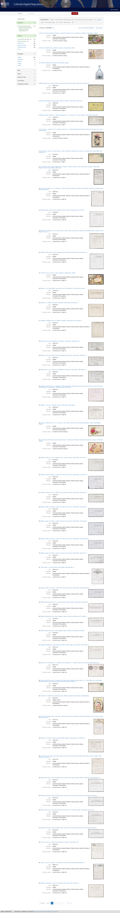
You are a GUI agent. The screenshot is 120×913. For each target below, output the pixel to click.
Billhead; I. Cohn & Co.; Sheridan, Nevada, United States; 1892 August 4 (58, 405)
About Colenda (114, 9)
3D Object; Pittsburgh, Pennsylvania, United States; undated (54, 62)
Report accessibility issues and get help (50, 911)
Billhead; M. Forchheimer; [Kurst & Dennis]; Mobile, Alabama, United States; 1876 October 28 (63, 738)
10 (67, 903)
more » (19, 49)
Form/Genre (21, 80)
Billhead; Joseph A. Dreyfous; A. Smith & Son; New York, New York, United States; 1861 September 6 (65, 538)
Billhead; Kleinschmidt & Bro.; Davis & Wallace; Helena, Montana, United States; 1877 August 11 (63, 616)
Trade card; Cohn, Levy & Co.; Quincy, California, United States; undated (58, 273)
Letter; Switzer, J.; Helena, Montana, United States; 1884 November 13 (57, 567)
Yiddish (19, 65)
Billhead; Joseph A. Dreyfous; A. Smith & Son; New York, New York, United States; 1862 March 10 (64, 474)
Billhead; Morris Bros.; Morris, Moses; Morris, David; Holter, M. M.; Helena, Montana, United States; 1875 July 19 (67, 809)
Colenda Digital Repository (6, 4)
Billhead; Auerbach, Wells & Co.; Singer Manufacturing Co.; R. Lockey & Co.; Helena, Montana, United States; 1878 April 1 (69, 115)
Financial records (22, 47)
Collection (20, 22)
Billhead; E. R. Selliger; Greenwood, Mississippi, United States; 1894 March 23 (59, 302)
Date (19, 70)
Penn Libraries (6, 911)
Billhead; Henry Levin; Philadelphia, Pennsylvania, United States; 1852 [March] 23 (60, 341)
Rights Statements (37, 911)
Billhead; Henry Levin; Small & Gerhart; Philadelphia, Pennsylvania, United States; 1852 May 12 (63, 355)
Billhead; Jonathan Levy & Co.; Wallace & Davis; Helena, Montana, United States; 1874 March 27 (64, 492)
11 (71, 903)
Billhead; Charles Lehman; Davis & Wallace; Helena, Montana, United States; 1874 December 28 (64, 252)
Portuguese (20, 59)
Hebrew (19, 63)
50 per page (99, 27)
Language (20, 53)
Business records (22, 45)
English (19, 57)
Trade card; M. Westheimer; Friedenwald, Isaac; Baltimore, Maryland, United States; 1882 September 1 (65, 695)
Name (19, 73)
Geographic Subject (23, 84)
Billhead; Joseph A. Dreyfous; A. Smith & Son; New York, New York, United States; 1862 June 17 (63, 553)
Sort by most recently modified (86, 27)
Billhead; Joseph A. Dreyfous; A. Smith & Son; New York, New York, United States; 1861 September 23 (65, 587)
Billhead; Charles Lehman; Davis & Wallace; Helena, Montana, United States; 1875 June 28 (62, 210)
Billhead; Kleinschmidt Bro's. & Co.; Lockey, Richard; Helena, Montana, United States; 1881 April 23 (64, 602)
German (20, 61)
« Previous (42, 903)
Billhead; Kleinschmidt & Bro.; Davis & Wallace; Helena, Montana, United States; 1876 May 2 (63, 630)
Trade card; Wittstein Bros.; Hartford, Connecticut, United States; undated (57, 48)
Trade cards (20, 43)
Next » (53, 27)
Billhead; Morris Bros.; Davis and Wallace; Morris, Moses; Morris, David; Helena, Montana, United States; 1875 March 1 (69, 795)
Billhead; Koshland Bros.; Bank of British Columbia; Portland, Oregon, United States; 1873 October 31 (65, 644)
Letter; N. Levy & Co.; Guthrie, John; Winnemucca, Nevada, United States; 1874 (60, 842)
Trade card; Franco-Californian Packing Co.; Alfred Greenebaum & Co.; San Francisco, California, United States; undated (69, 33)
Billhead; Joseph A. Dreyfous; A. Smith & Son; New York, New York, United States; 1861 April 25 (63, 506)
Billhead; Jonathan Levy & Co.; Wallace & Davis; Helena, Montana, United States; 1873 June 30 (63, 457)
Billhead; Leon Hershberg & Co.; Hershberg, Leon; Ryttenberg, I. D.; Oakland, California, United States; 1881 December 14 (70, 662)
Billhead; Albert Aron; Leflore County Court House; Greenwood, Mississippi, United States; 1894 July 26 (64, 83)
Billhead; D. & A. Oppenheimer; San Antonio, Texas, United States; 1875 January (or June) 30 (63, 288)
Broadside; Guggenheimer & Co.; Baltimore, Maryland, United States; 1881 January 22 (61, 320)
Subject (20, 35)
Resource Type (22, 77)
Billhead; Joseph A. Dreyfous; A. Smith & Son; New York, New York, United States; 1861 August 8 (64, 521)
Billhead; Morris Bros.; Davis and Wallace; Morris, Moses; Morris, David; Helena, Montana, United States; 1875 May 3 (68, 827)
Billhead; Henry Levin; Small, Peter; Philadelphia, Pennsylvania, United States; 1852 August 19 (63, 369)
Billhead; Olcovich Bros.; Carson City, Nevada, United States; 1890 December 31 (60, 883)
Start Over (99, 19)
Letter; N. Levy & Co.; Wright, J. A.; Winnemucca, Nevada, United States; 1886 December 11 (63, 862)
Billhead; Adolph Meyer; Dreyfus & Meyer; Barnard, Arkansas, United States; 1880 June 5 (61, 100)
